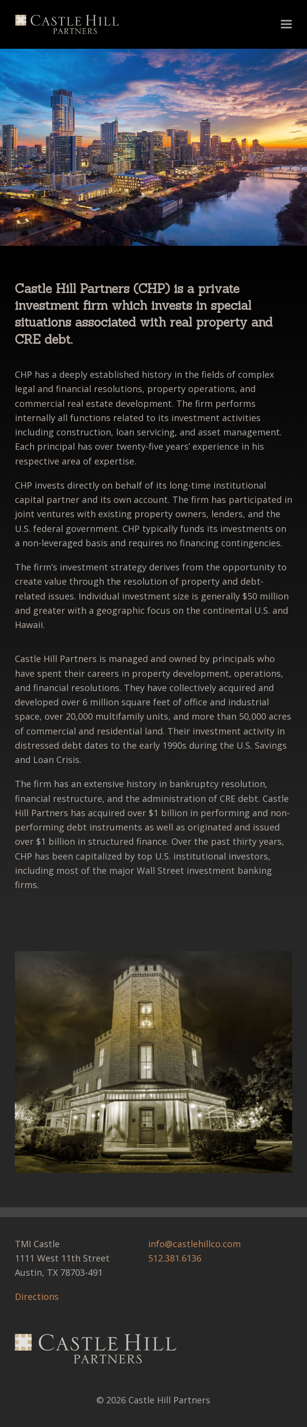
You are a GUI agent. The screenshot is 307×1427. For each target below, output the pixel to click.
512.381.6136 (174, 1258)
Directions (37, 1296)
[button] (286, 24)
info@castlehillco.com (194, 1244)
